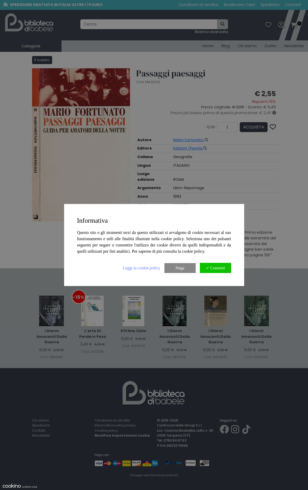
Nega (180, 268)
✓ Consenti (215, 268)
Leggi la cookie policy (141, 268)
